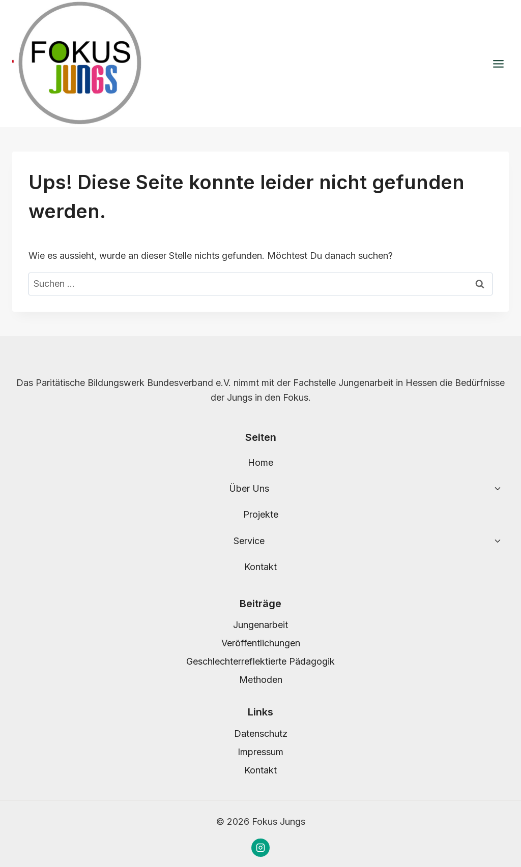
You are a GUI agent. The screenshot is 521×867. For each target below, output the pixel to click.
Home (260, 462)
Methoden (260, 679)
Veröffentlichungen (260, 643)
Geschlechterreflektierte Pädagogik (260, 661)
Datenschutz (260, 733)
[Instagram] (260, 848)
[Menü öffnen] (498, 63)
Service (249, 540)
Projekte (260, 514)
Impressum (260, 751)
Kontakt (260, 566)
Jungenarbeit (260, 624)
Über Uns (249, 488)
